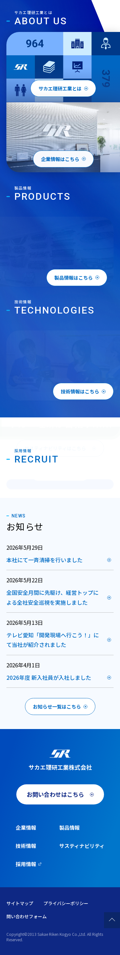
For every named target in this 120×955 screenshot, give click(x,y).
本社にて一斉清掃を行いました (44, 560)
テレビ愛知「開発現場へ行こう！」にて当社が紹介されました (52, 640)
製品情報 (69, 827)
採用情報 (26, 864)
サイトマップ (19, 903)
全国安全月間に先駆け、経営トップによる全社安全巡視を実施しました (52, 597)
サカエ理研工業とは (60, 88)
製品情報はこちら (73, 277)
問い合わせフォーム (26, 916)
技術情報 (26, 846)
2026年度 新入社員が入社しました (48, 677)
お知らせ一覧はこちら (57, 706)
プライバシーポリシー (66, 903)
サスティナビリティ (82, 846)
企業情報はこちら (60, 160)
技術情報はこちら (80, 391)
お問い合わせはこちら (55, 794)
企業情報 (26, 827)
